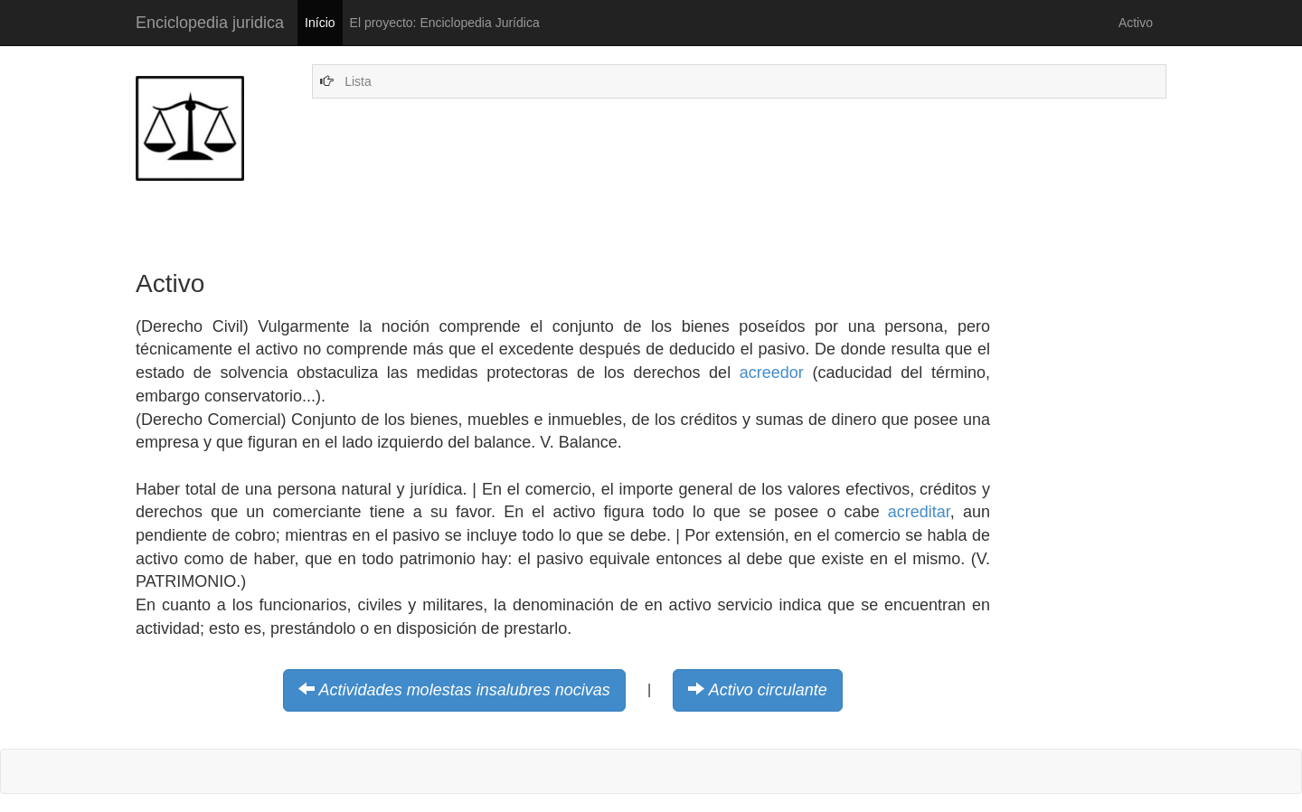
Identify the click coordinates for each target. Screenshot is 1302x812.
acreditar (919, 512)
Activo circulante (768, 690)
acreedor (772, 373)
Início (320, 22)
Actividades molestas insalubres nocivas (464, 690)
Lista (358, 81)
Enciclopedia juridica (210, 23)
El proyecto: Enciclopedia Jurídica (445, 22)
